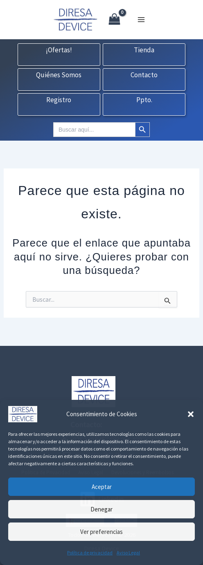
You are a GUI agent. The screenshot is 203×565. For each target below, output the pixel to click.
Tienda (144, 50)
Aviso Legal (128, 552)
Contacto (144, 75)
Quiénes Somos (58, 75)
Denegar (101, 509)
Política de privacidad (90, 552)
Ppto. (144, 100)
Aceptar (102, 487)
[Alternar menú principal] (141, 20)
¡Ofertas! (59, 50)
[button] (191, 414)
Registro (58, 100)
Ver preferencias (101, 532)
